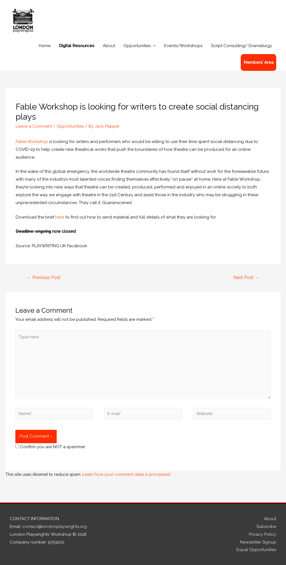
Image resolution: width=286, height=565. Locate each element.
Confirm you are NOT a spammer (50, 446)
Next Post (246, 277)
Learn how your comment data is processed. (126, 474)
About (109, 45)
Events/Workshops (183, 45)
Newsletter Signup (258, 542)
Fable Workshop (32, 141)
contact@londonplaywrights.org (54, 526)
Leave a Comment (34, 126)
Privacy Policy (262, 534)
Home (45, 45)
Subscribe (266, 526)
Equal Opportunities (256, 549)
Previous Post (44, 277)
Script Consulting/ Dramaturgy (241, 45)
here (59, 217)
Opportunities (137, 45)
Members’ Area (258, 62)
